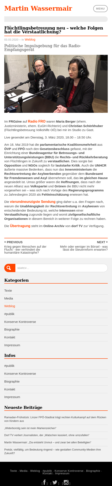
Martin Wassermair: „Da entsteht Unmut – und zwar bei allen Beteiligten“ (47, 439)
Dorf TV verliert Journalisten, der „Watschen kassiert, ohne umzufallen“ (46, 432)
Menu (100, 8)
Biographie (12, 327)
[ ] (45, 479)
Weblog (29, 39)
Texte (8, 288)
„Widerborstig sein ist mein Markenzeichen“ (30, 425)
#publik (9, 311)
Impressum (12, 342)
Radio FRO (36, 120)
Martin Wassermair (36, 8)
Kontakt (9, 335)
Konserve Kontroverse (20, 319)
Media (8, 296)
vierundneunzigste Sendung (31, 201)
